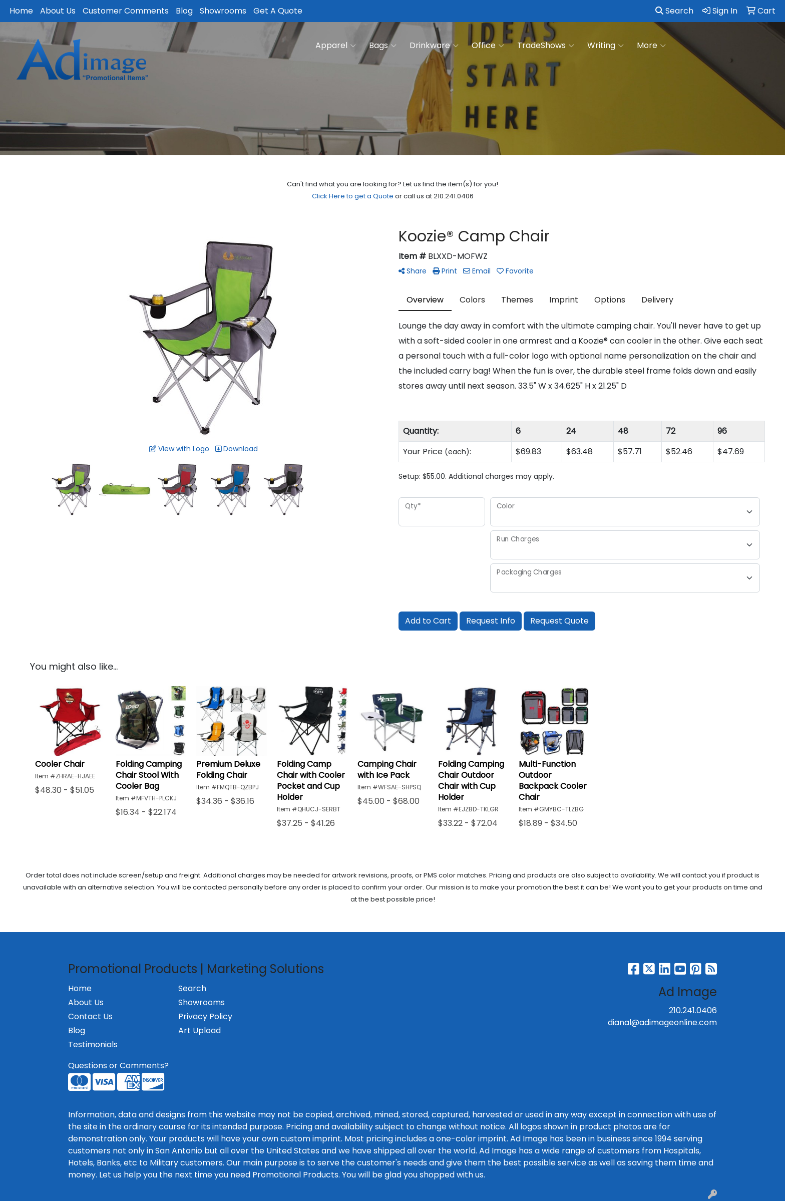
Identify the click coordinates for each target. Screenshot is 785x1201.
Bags (383, 46)
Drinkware (434, 46)
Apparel (335, 46)
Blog (184, 11)
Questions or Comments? (118, 1065)
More (651, 46)
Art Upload (199, 1030)
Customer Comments (126, 11)
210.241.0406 (693, 1010)
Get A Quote (277, 11)
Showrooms (223, 11)
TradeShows (545, 46)
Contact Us (90, 1016)
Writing (605, 46)
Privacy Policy (205, 1016)
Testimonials (93, 1044)
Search (674, 11)
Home (21, 11)
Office (488, 46)
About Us (58, 11)
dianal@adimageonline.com (662, 1022)
